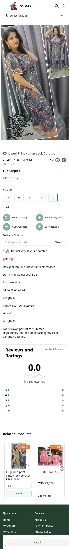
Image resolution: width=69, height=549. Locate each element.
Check (58, 242)
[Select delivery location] (34, 15)
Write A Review (54, 349)
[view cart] (63, 6)
